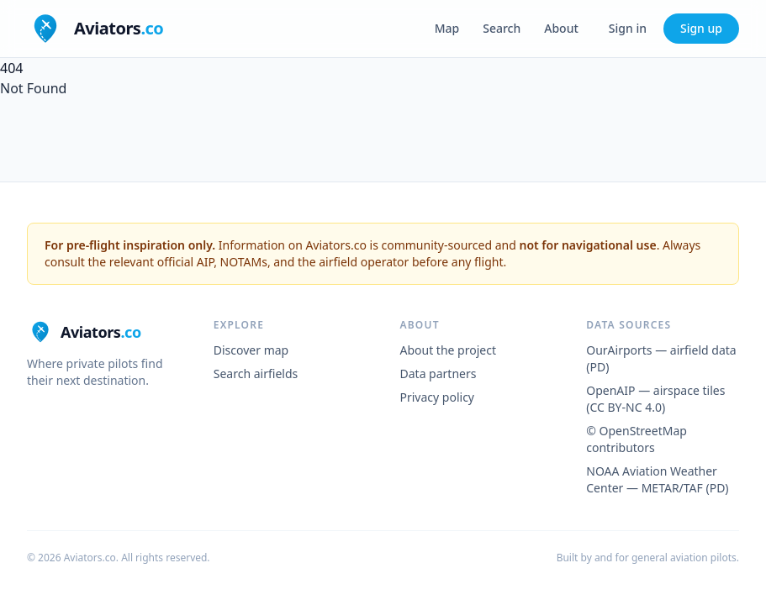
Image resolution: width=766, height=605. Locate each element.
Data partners (438, 373)
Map (447, 28)
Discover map (251, 350)
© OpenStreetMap (636, 431)
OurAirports (619, 350)
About (561, 28)
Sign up (701, 28)
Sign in (628, 28)
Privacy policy (437, 397)
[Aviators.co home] (95, 28)
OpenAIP (610, 390)
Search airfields (256, 373)
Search (501, 28)
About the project (448, 350)
